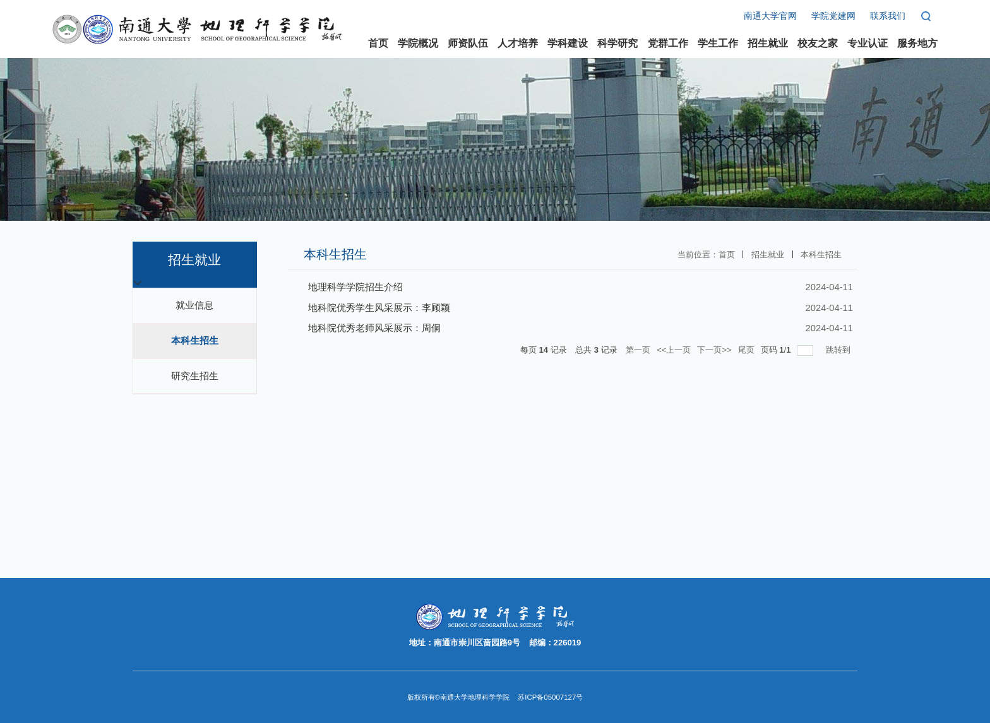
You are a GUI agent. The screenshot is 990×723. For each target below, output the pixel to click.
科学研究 (617, 43)
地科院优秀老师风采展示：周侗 (374, 328)
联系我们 (887, 16)
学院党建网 (833, 16)
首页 (378, 43)
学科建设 (567, 43)
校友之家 (817, 43)
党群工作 (668, 43)
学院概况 (418, 43)
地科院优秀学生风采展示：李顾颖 (379, 308)
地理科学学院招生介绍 (355, 287)
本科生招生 (821, 254)
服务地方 (917, 43)
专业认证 (867, 43)
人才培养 (518, 43)
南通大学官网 (770, 16)
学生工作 (718, 43)
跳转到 (839, 350)
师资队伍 (468, 43)
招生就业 (768, 43)
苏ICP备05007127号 (550, 697)
